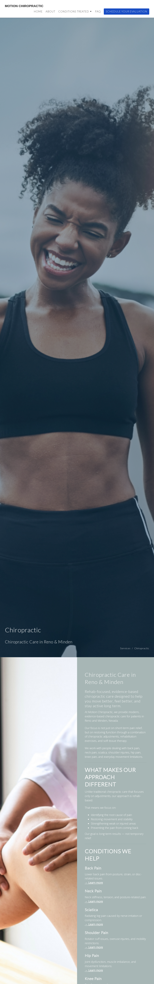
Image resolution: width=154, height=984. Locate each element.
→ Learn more (94, 883)
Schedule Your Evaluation (126, 11)
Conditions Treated (75, 11)
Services (125, 648)
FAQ (98, 11)
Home (38, 11)
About (50, 11)
